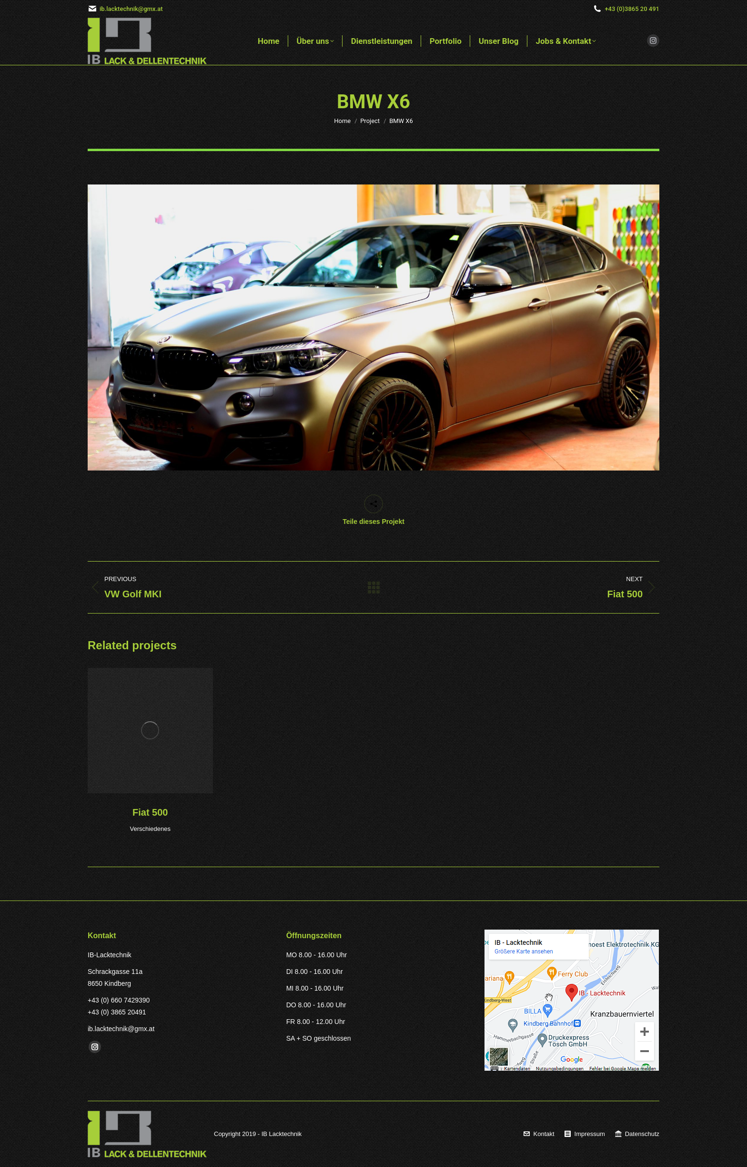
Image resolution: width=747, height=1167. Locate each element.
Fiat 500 (150, 812)
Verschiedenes (150, 828)
